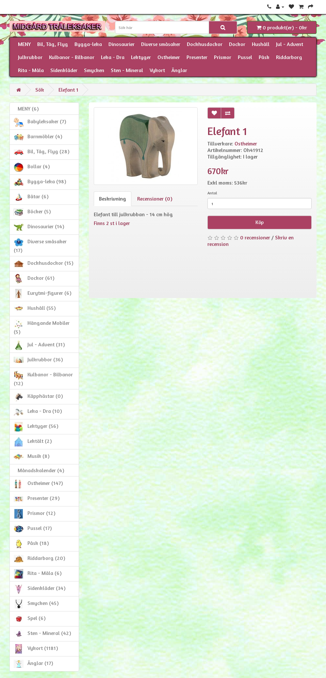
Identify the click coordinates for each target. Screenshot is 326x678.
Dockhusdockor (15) (43, 263)
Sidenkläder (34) (40, 589)
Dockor (237, 44)
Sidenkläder (63, 70)
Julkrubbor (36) (38, 360)
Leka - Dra (112, 57)
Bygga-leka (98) (40, 182)
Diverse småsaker (160, 44)
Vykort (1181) (36, 649)
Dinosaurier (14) (39, 227)
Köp (259, 222)
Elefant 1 (68, 89)
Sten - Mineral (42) (42, 634)
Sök (39, 89)
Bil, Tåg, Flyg (52, 44)
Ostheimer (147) (38, 484)
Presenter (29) (37, 499)
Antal (212, 192)
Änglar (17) (33, 664)
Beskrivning (112, 198)
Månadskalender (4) (39, 470)
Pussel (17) (33, 529)
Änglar (179, 70)
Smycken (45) (36, 604)
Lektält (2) (33, 441)
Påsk (264, 57)
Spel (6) (30, 619)
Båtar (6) (31, 197)
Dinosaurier (121, 44)
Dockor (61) (34, 278)
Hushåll (260, 44)
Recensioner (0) (154, 198)
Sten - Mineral (127, 70)
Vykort (157, 70)
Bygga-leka (88, 44)
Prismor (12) (35, 514)
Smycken (94, 70)
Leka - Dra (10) (38, 411)
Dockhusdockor (204, 44)
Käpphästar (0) (38, 396)
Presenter (197, 57)
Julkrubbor (30, 57)
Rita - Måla (31, 70)
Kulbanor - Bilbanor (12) (43, 378)
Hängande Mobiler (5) (42, 327)
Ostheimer (168, 57)
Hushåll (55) (35, 308)
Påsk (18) (31, 544)
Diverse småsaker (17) (40, 245)
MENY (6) (26, 108)
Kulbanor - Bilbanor (71, 57)
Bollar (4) (32, 167)
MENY (24, 44)
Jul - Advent (289, 44)
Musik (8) (32, 456)
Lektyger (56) (36, 426)
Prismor (222, 57)
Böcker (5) (32, 212)
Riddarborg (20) (39, 559)
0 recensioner (255, 237)
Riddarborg (289, 57)
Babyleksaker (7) (40, 122)
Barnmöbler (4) (38, 137)
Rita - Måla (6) (38, 574)
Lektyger (141, 57)
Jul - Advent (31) (39, 345)
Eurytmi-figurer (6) (43, 293)
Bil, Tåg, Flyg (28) (42, 152)
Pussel (245, 57)
